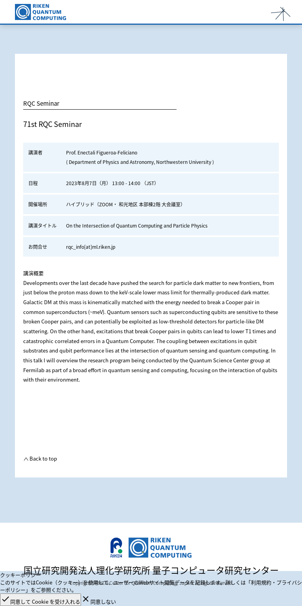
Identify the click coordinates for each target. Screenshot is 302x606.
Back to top (42, 458)
